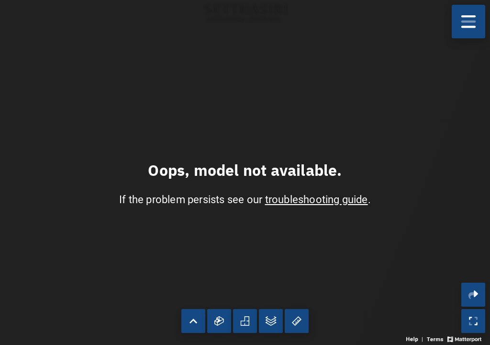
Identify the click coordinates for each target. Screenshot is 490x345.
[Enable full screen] (473, 321)
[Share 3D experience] (473, 295)
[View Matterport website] (464, 338)
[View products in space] (468, 21)
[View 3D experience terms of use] (436, 338)
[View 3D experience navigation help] (415, 338)
